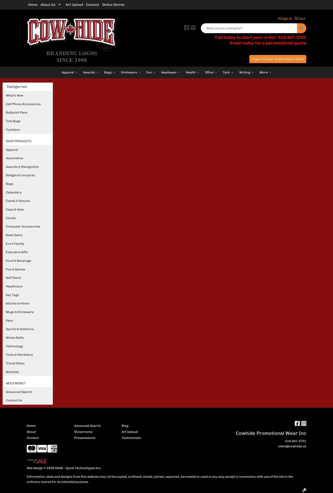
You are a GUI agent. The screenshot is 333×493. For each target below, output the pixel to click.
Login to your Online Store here (277, 59)
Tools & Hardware (19, 355)
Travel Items (15, 363)
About (31, 432)
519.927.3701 (295, 441)
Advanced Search (19, 392)
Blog (125, 426)
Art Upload (74, 5)
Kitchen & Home (17, 303)
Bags (109, 72)
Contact (92, 5)
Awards (91, 72)
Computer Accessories (23, 226)
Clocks (11, 218)
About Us (48, 5)
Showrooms (83, 432)
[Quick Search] (249, 28)
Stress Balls (15, 338)
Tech (228, 72)
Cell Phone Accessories (23, 104)
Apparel (69, 72)
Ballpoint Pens (16, 112)
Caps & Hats (15, 209)
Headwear (170, 72)
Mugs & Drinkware (20, 312)
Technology (14, 346)
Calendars (14, 192)
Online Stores (113, 5)
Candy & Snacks (18, 201)
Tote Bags (13, 121)
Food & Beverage (18, 261)
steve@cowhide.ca (292, 446)
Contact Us (14, 400)
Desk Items (14, 235)
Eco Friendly (15, 244)
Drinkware (131, 72)
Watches (12, 372)
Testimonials (131, 438)
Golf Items (13, 278)
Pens (9, 321)
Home (33, 5)
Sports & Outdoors (20, 329)
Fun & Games (15, 269)
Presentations (84, 438)
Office (211, 72)
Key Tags (12, 295)
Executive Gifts (17, 252)
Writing (246, 72)
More (265, 72)
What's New (14, 95)
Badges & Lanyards (20, 175)
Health (192, 72)
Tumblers (13, 130)
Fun (151, 72)
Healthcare (14, 286)
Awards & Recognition (22, 167)
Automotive (14, 158)
